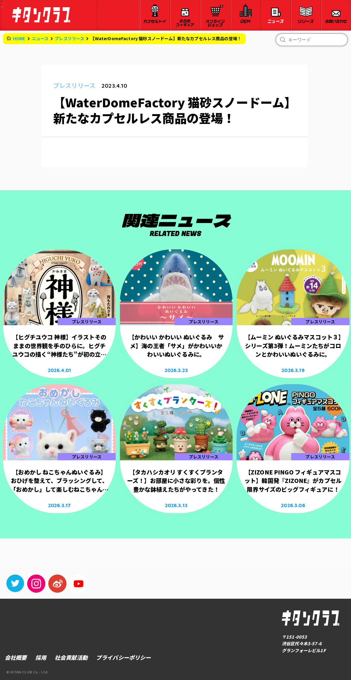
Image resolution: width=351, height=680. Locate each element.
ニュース (40, 38)
